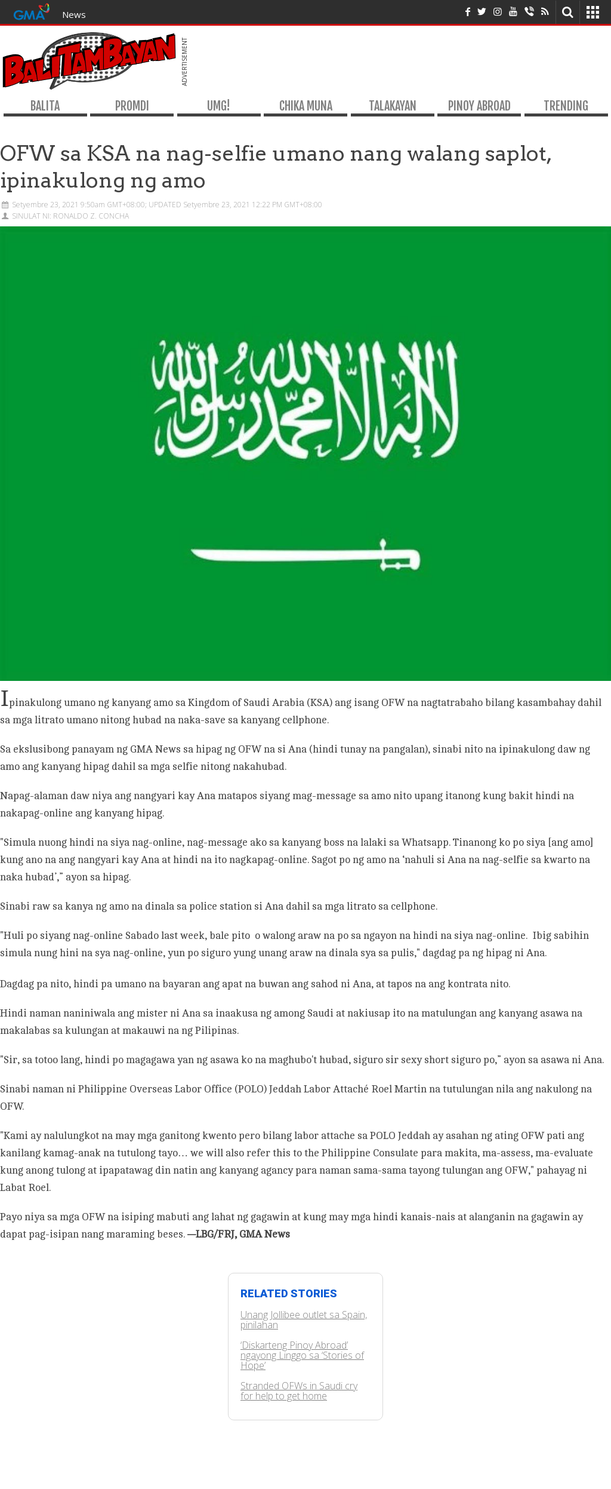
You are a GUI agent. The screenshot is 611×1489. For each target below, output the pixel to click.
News (74, 14)
